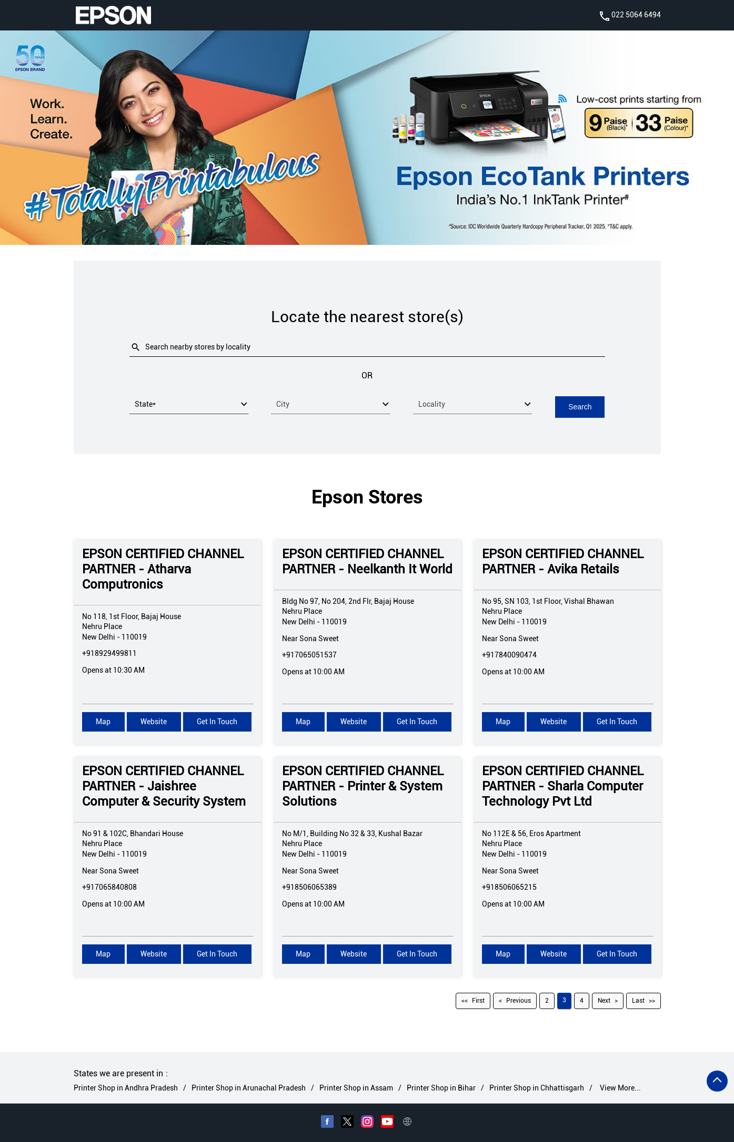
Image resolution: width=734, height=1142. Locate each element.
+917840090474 (509, 654)
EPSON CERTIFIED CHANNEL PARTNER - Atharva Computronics (163, 568)
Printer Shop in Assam (356, 1087)
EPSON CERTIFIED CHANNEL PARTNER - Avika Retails (562, 561)
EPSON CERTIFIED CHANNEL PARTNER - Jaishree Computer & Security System (164, 785)
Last (638, 1000)
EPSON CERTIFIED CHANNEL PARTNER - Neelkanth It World (367, 561)
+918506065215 (509, 886)
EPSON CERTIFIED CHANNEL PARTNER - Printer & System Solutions (363, 785)
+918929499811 (109, 653)
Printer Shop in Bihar (441, 1087)
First (478, 1000)
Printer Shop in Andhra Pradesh (126, 1087)
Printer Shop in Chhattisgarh (536, 1087)
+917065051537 (309, 654)
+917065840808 (109, 886)
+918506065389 (309, 886)
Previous (518, 1000)
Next (604, 1000)
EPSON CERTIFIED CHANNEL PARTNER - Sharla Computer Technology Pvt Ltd (562, 785)
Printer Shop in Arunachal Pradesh (249, 1087)
